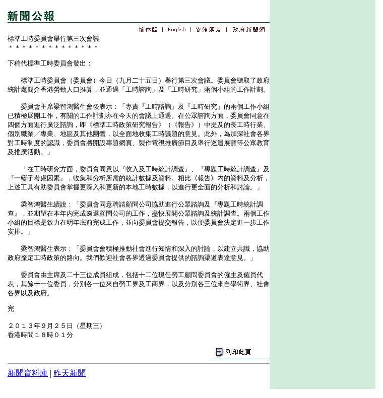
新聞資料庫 (28, 373)
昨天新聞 (69, 373)
